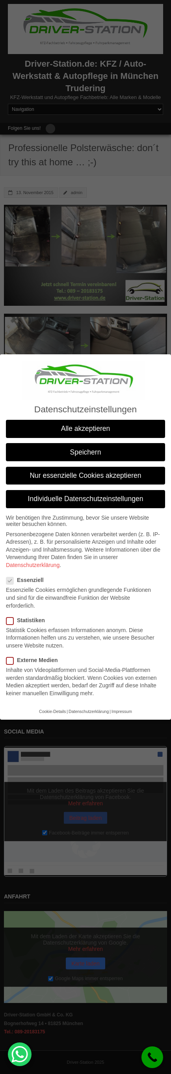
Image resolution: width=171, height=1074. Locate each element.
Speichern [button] (85, 452)
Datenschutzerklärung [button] (89, 711)
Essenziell (27, 580)
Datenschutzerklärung (32, 565)
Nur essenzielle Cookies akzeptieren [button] (85, 475)
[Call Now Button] (152, 1057)
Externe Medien (34, 660)
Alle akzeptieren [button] (85, 428)
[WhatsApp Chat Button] (20, 1054)
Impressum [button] (122, 711)
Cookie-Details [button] (52, 711)
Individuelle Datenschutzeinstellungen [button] (85, 499)
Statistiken (28, 620)
